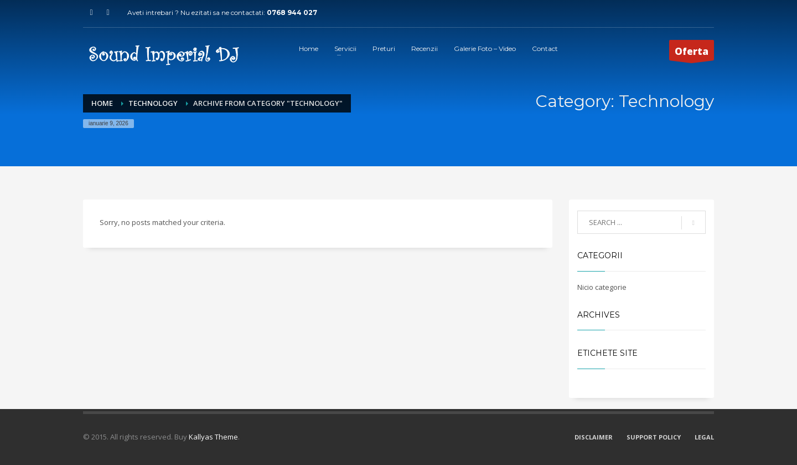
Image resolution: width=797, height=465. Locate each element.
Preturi (383, 48)
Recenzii (424, 48)
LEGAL (704, 437)
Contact (545, 48)
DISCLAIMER (594, 437)
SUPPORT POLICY (654, 437)
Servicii (345, 48)
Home (308, 48)
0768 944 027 (292, 12)
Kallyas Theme (213, 437)
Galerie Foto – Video (485, 48)
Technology (153, 103)
